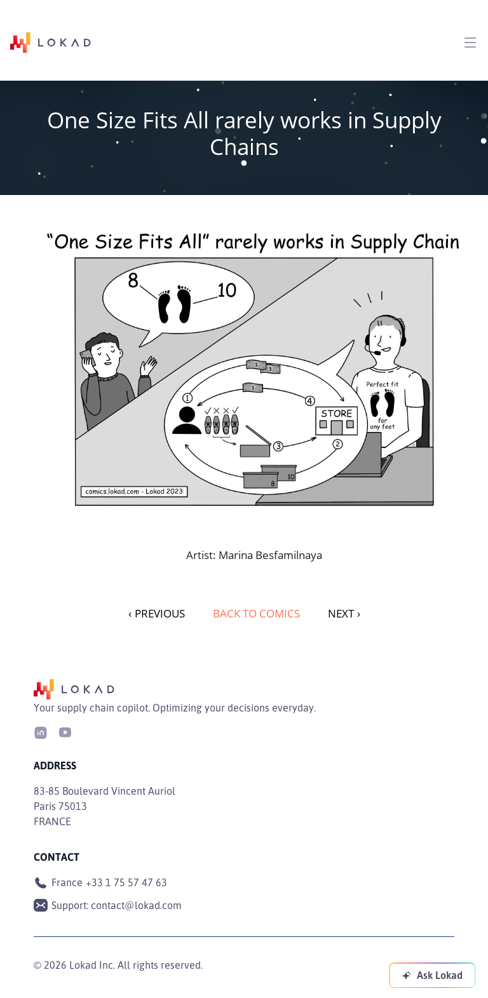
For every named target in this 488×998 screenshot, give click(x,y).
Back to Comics (256, 613)
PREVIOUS (156, 613)
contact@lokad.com (136, 905)
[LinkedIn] (41, 731)
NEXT (344, 613)
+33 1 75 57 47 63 (126, 882)
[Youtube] (65, 731)
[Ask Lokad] (432, 975)
